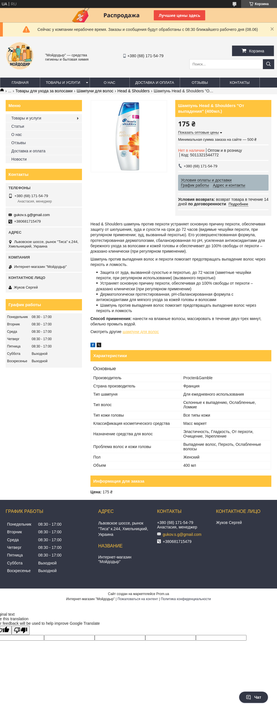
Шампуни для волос (95, 91)
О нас (109, 82)
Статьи (17, 126)
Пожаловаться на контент (138, 599)
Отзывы (200, 82)
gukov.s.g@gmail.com (32, 215)
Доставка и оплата (154, 82)
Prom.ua (162, 594)
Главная (20, 82)
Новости (19, 159)
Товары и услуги (63, 82)
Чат (253, 697)
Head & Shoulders (134, 91)
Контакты (240, 82)
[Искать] (268, 64)
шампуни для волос (141, 331)
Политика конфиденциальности (186, 599)
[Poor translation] (21, 630)
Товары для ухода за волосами (44, 91)
